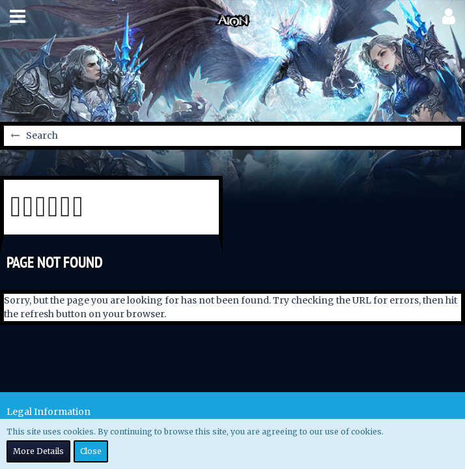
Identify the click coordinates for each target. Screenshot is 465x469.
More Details (38, 451)
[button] (18, 16)
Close (91, 451)
